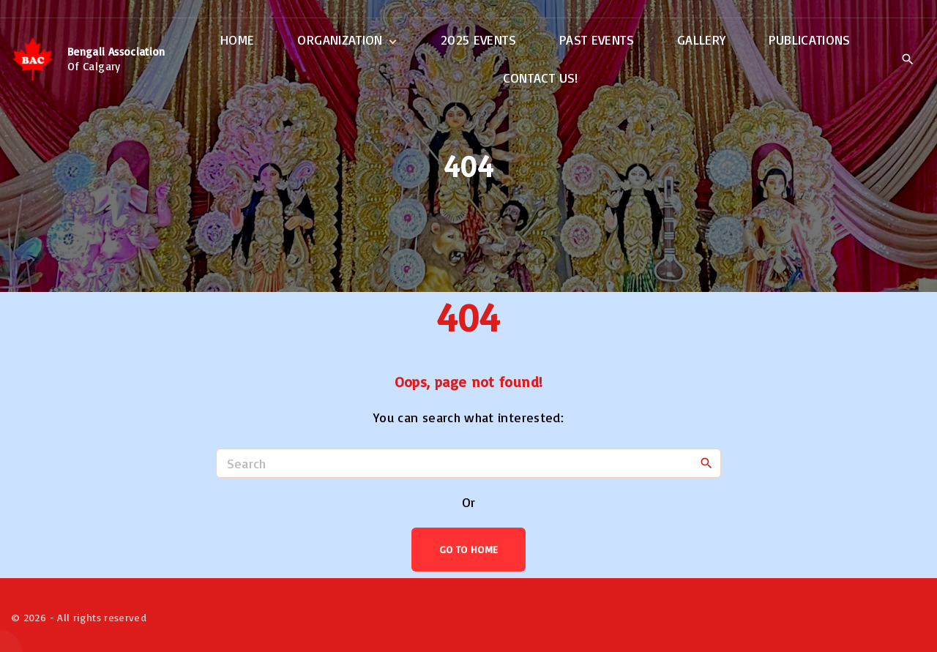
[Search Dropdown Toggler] (907, 60)
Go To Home (469, 549)
